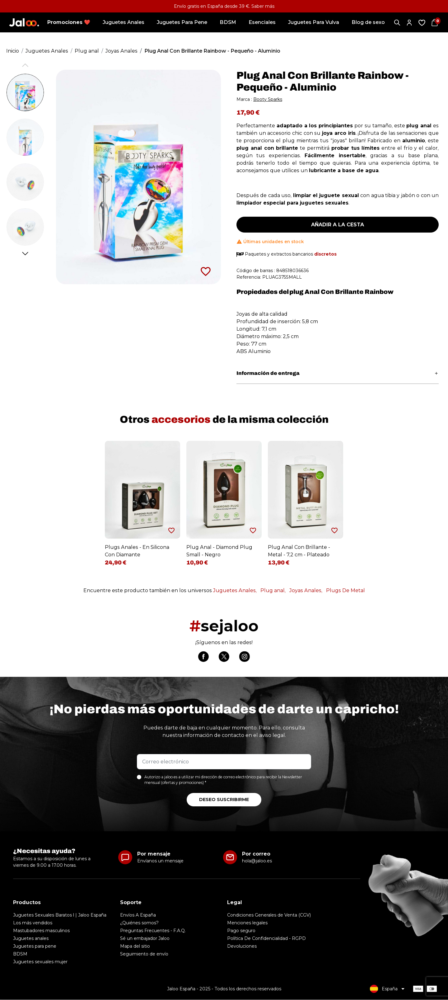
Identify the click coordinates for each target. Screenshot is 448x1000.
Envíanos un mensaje (160, 861)
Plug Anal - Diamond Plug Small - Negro (219, 551)
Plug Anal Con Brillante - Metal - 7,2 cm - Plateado (299, 551)
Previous (25, 65)
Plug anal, (273, 590)
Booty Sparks (267, 99)
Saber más (262, 6)
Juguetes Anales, (235, 590)
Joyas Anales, (305, 590)
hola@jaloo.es (257, 861)
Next (25, 253)
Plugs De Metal (345, 590)
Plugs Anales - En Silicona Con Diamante (137, 551)
